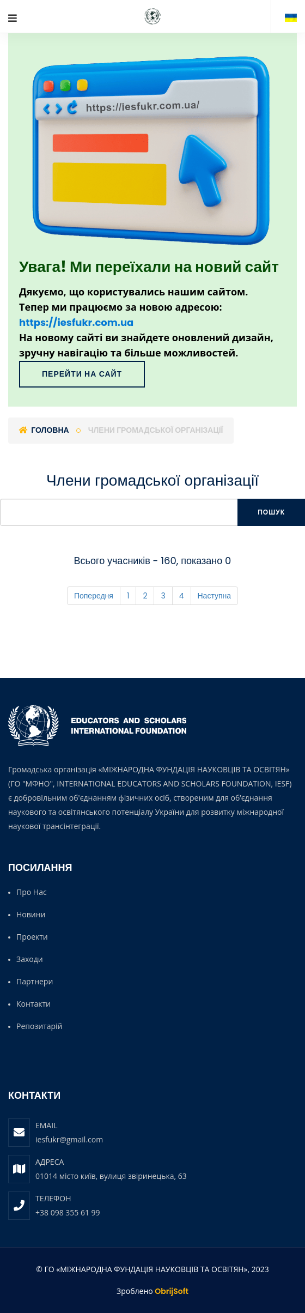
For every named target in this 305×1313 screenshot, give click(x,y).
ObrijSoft (171, 1291)
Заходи (29, 959)
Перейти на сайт (82, 373)
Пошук (271, 512)
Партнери (34, 981)
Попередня (93, 595)
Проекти (32, 936)
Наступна (214, 595)
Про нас (31, 892)
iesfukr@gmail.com (69, 1139)
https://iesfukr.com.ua (76, 322)
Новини (30, 914)
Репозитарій (39, 1026)
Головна (44, 430)
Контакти (33, 1004)
